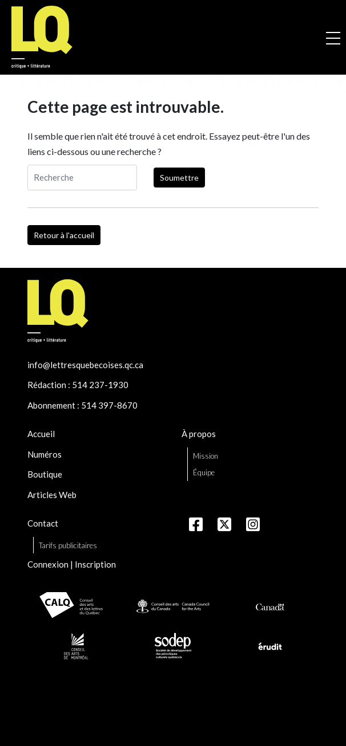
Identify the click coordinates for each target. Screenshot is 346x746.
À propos (199, 434)
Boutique (44, 474)
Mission (205, 455)
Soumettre (179, 177)
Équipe (204, 472)
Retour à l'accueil (64, 235)
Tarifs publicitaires (68, 545)
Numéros (44, 454)
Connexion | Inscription (71, 564)
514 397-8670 (109, 405)
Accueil (41, 434)
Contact (42, 523)
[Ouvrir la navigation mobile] (333, 37)
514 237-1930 (100, 385)
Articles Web (52, 495)
